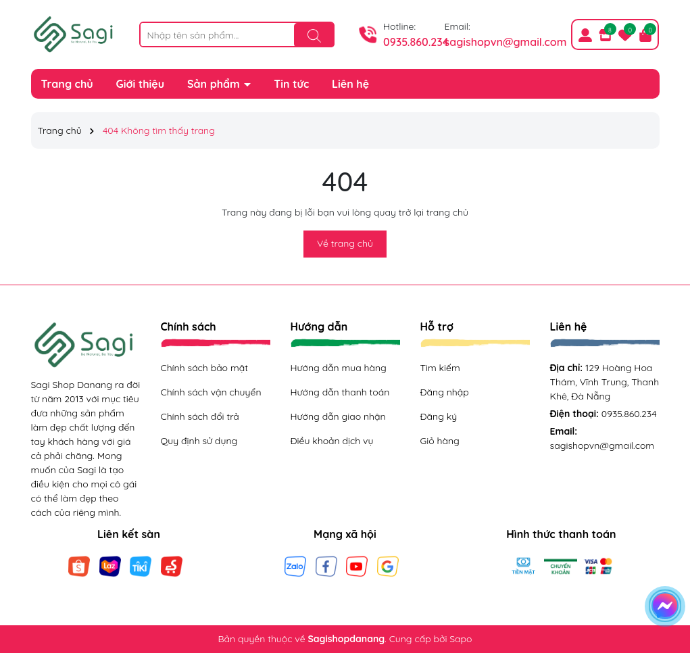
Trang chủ (67, 84)
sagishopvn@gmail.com (506, 42)
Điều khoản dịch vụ (332, 441)
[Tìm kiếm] (314, 35)
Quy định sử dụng (199, 441)
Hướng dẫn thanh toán (340, 392)
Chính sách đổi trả (200, 416)
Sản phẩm (215, 84)
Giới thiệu (140, 84)
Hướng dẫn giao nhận (338, 416)
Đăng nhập (444, 392)
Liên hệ (350, 84)
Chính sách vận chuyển (211, 392)
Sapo (460, 639)
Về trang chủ (345, 243)
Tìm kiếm (440, 368)
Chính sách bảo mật (204, 368)
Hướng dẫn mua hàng (339, 368)
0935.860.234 (416, 42)
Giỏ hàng (440, 441)
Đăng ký (439, 416)
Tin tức (291, 84)
